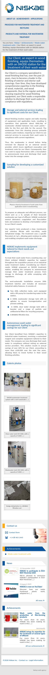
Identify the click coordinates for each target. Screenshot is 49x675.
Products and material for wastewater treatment (24, 35)
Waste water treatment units (19, 554)
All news (39, 600)
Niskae (17, 43)
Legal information (36, 660)
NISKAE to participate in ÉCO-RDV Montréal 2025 (32, 572)
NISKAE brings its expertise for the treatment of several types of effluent (32, 634)
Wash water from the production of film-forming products (32, 615)
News (9, 563)
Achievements (27, 43)
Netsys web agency (39, 670)
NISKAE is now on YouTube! (31, 587)
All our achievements (34, 646)
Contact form (14, 532)
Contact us (12, 525)
